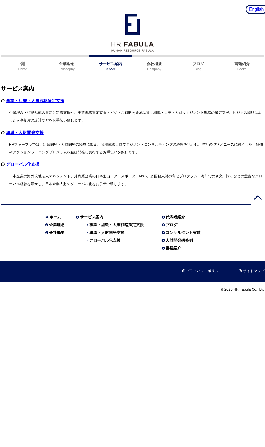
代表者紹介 (175, 217)
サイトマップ (253, 271)
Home (22, 65)
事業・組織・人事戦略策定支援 (35, 100)
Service (110, 66)
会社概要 (57, 232)
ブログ (171, 225)
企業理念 (57, 225)
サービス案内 (91, 217)
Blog (198, 66)
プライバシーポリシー (204, 271)
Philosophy (66, 66)
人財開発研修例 (179, 240)
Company (154, 66)
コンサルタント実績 (183, 232)
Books (242, 66)
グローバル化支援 (22, 164)
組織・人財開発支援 (25, 132)
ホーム (55, 217)
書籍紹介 (173, 248)
